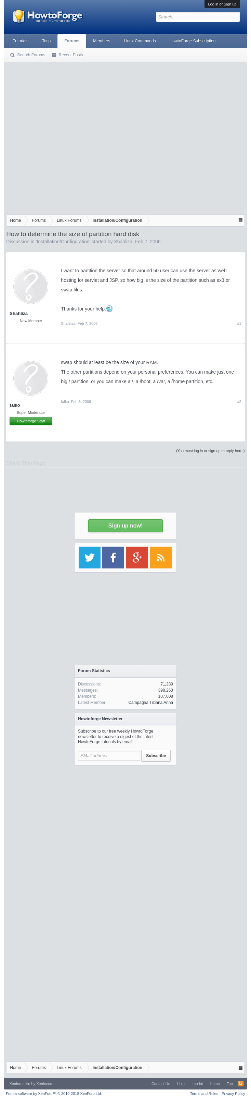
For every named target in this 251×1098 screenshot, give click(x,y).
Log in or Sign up (222, 4)
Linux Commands (140, 41)
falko (15, 405)
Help (181, 1084)
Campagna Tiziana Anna (150, 702)
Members (101, 41)
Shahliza (123, 241)
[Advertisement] (71, 136)
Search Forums (31, 55)
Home (215, 1084)
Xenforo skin (19, 1084)
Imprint (197, 1084)
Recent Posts (70, 55)
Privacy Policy (233, 1094)
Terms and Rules (204, 1094)
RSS (240, 1083)
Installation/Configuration (63, 241)
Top (230, 1084)
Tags (46, 41)
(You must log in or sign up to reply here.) (210, 451)
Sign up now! (125, 526)
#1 (239, 323)
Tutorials (20, 41)
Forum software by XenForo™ (54, 1094)
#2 (239, 402)
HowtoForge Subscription (193, 41)
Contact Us (160, 1084)
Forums (71, 41)
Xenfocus (44, 1084)
